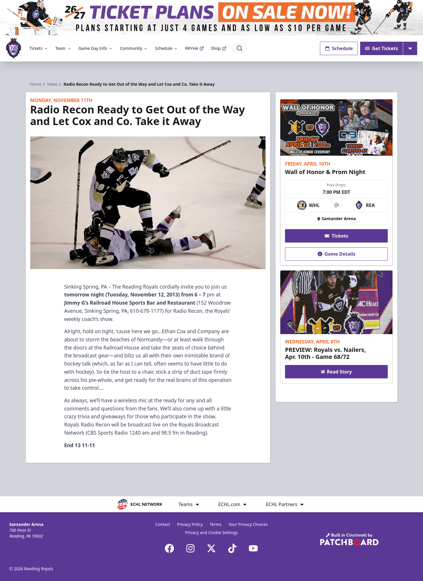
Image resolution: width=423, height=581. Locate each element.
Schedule (166, 48)
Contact (162, 524)
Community (134, 48)
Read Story (336, 371)
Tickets (38, 48)
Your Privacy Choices (248, 524)
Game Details (336, 254)
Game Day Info (96, 48)
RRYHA (194, 48)
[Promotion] (211, 17)
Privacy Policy (190, 524)
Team (63, 48)
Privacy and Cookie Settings (211, 532)
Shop (218, 48)
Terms (215, 524)
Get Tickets (381, 48)
